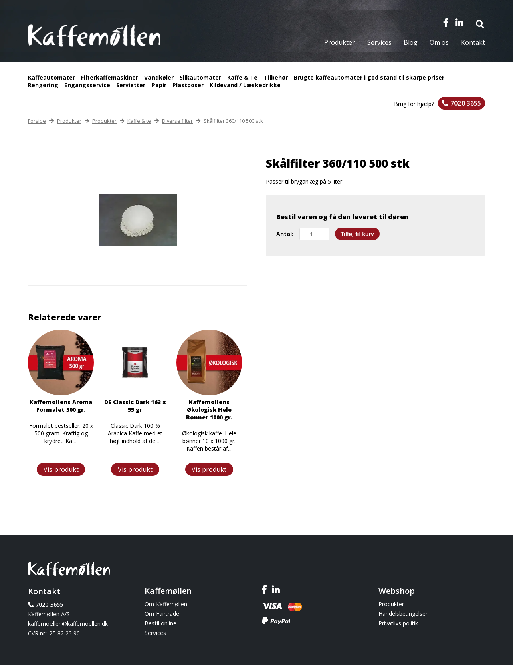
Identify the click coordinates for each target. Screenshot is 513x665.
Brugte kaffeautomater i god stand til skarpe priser (369, 77)
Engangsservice (87, 85)
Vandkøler (159, 77)
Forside (37, 120)
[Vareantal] (314, 234)
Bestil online (160, 623)
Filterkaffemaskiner (109, 77)
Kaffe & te (139, 120)
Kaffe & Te (242, 77)
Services (379, 42)
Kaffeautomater (51, 77)
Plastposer (188, 85)
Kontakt (473, 42)
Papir (158, 85)
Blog (411, 42)
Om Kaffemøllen (166, 604)
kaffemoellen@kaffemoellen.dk (68, 623)
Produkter (339, 42)
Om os (439, 42)
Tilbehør (276, 77)
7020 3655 (465, 103)
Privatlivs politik (398, 623)
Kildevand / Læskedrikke (245, 85)
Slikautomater (200, 77)
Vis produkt (61, 469)
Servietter (130, 85)
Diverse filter (177, 120)
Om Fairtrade (162, 613)
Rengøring (43, 85)
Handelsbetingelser (403, 613)
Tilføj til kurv (357, 234)
